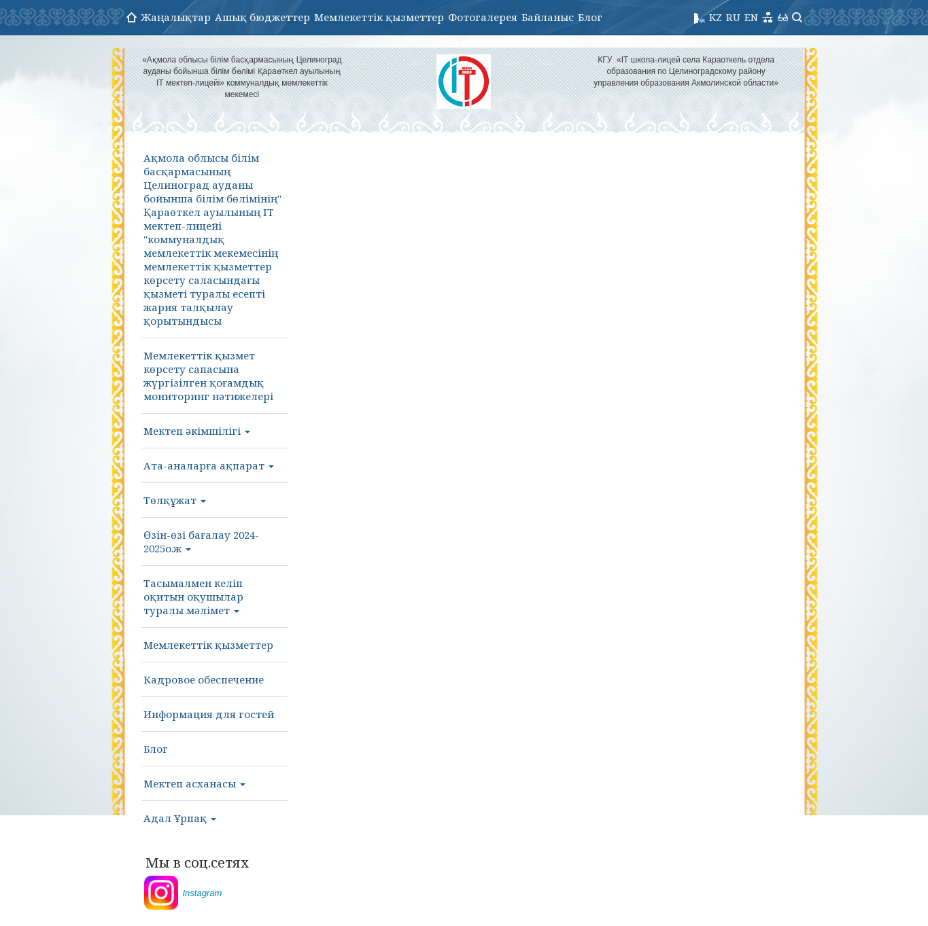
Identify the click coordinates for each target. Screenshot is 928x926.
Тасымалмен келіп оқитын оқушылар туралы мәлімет (193, 596)
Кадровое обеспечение (203, 679)
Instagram (202, 893)
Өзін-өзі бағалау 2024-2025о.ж (201, 541)
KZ (715, 17)
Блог (590, 17)
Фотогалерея (482, 17)
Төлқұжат (174, 500)
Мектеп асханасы (194, 783)
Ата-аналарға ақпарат (208, 465)
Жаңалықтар (176, 17)
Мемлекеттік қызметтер (379, 17)
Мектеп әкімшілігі (196, 431)
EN (751, 17)
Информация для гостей (208, 714)
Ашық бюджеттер (262, 17)
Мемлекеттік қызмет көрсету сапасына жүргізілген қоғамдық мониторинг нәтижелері (208, 376)
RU (733, 17)
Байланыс (547, 17)
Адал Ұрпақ (179, 818)
